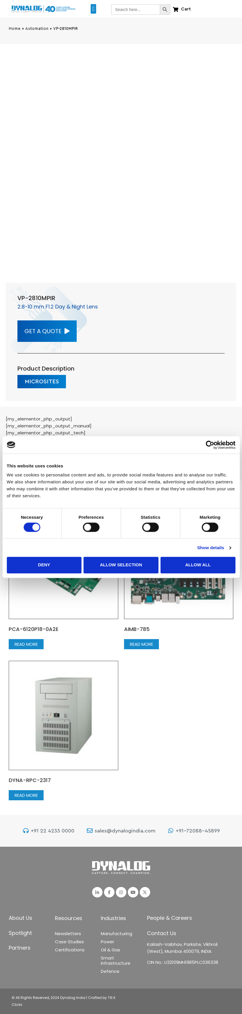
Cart (186, 9)
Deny (44, 565)
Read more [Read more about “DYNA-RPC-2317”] (26, 795)
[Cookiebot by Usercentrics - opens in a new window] (209, 444)
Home (15, 28)
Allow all (198, 565)
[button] (93, 9)
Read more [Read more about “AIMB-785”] (141, 644)
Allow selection (121, 565)
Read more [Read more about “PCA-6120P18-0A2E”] (26, 644)
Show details (210, 547)
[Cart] (175, 9)
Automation (37, 28)
